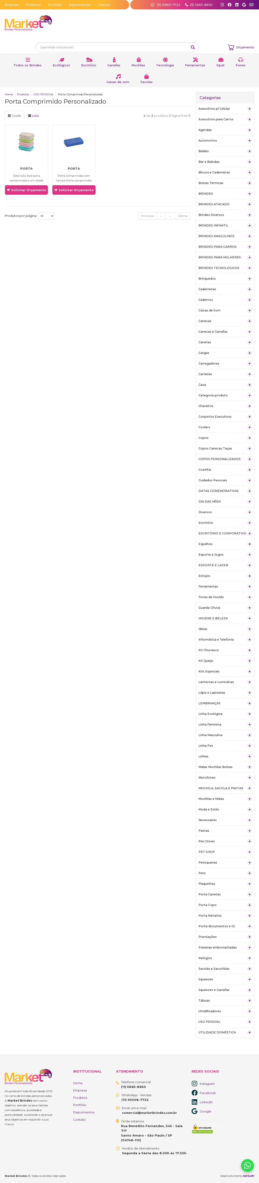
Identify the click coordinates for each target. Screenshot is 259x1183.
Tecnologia (165, 65)
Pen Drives (225, 841)
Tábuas (225, 1000)
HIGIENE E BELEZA (225, 618)
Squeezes (225, 979)
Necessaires (225, 820)
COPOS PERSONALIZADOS (225, 459)
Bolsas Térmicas (225, 183)
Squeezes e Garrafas (225, 990)
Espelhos (225, 544)
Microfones (225, 777)
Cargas (225, 353)
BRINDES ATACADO (225, 204)
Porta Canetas (225, 894)
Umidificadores (225, 1011)
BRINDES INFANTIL (225, 225)
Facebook (208, 1093)
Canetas (225, 342)
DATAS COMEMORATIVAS (225, 491)
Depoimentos (80, 5)
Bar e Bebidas (225, 161)
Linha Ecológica (225, 714)
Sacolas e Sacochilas (225, 968)
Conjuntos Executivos (225, 416)
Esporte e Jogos (225, 554)
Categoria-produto (225, 395)
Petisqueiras (225, 862)
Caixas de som (117, 82)
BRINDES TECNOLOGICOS (225, 268)
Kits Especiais (225, 671)
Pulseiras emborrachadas (225, 947)
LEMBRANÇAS (225, 703)
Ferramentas (195, 65)
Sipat (220, 65)
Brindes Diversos (225, 215)
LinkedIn (206, 1102)
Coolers (225, 427)
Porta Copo (225, 905)
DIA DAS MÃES (225, 501)
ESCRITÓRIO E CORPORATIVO (225, 533)
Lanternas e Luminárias (225, 682)
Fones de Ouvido (225, 597)
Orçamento (245, 47)
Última (183, 216)
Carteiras (225, 374)
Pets (225, 873)
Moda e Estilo (225, 809)
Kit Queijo (225, 661)
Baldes (225, 151)
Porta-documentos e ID (225, 926)
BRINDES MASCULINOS (225, 236)
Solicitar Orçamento (26, 190)
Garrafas (113, 65)
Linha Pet (225, 745)
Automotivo (225, 140)
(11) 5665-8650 (201, 5)
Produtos (33, 5)
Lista (33, 115)
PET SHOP (225, 852)
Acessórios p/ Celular (225, 108)
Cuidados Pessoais (225, 480)
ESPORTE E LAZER (225, 565)
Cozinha (225, 469)
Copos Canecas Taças (225, 448)
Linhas (225, 756)
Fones (241, 65)
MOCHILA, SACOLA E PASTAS (225, 788)
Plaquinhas (225, 883)
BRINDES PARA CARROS (225, 246)
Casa (225, 384)
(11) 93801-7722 (166, 5)
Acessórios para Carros (225, 119)
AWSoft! (248, 1176)
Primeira (147, 216)
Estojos (225, 576)
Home (9, 94)
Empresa (12, 5)
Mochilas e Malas (225, 799)
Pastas (225, 830)
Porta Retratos (225, 915)
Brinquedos (225, 278)
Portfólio (55, 5)
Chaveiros (225, 406)
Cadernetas (225, 289)
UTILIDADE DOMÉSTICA (225, 1032)
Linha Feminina (225, 724)
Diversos (225, 512)
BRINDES (225, 193)
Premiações (225, 937)
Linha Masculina (225, 735)
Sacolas (146, 82)
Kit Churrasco (225, 650)
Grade (14, 115)
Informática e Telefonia (225, 639)
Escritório (88, 65)
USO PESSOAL (43, 94)
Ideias (225, 629)
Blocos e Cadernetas (225, 172)
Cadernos (225, 300)
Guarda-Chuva (225, 607)
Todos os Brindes (27, 65)
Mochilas (138, 65)
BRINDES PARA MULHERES (225, 257)
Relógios (225, 958)
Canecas (225, 321)
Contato (104, 5)
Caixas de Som (225, 310)
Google (205, 1111)
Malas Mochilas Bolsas (225, 767)
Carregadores (225, 363)
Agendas (225, 130)
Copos (225, 438)
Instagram (207, 1084)
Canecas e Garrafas (225, 331)
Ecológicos (61, 65)
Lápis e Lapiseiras (225, 692)
